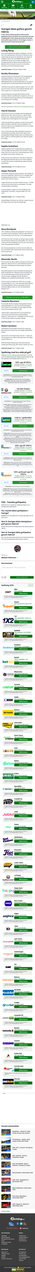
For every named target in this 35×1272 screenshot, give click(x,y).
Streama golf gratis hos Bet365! (17, 297)
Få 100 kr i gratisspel (19, 1042)
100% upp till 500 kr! (19, 711)
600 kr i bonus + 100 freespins (21, 646)
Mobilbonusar (22, 1239)
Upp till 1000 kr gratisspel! (20, 775)
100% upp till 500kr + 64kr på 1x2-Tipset (22, 618)
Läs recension (23, 367)
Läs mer (31, 585)
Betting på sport (5, 1253)
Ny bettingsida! (18, 800)
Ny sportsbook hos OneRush (21, 1080)
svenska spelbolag (11, 355)
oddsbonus (23, 358)
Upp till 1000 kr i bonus (20, 750)
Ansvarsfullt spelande (24, 1267)
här (22, 597)
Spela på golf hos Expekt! (17, 47)
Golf (6, 18)
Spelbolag (4, 1235)
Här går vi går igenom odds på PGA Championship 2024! (17, 106)
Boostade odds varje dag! (20, 864)
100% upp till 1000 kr (23, 446)
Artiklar (7, 10)
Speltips (3, 1255)
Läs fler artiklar (5, 1211)
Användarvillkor (23, 1255)
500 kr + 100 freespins (19, 979)
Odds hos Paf (17, 966)
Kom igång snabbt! (19, 1004)
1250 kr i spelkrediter (23, 418)
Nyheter (3, 1257)
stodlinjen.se (23, 365)
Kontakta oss (22, 1253)
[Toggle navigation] (2, 1)
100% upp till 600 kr (19, 877)
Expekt (16, 493)
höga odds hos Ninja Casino (21, 673)
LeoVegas (17, 406)
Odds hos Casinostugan (20, 953)
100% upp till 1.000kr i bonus (21, 724)
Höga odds (17, 1068)
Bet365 (16, 438)
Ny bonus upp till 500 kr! (20, 839)
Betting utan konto (6, 1242)
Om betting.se (22, 1252)
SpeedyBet (17, 462)
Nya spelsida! (17, 890)
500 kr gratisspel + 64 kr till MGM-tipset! (22, 633)
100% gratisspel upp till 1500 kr (23, 473)
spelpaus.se (29, 365)
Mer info (6, 370)
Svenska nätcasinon (6, 1258)
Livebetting (4, 1244)
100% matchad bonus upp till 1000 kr (22, 604)
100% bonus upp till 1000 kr (21, 762)
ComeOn (16, 380)
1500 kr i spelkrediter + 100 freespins (21, 660)
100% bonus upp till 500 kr (21, 1017)
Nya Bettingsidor (5, 1237)
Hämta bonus (23, 371)
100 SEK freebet (23, 389)
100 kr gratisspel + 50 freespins (22, 991)
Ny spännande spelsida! (20, 813)
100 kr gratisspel (18, 940)
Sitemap (21, 1260)
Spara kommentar (22, 577)
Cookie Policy (22, 1258)
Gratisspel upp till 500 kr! (20, 915)
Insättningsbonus (23, 1237)
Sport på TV (4, 1252)
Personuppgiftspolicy (24, 1257)
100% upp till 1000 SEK (20, 826)
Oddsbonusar (22, 1235)
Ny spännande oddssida (20, 902)
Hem (2, 10)
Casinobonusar (23, 1240)
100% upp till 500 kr (23, 362)
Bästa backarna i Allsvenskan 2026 (22, 1172)
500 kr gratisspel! (18, 591)
